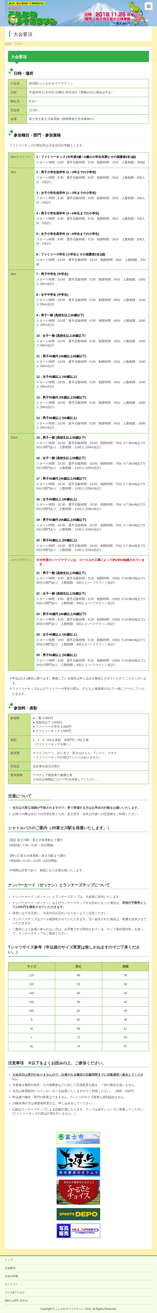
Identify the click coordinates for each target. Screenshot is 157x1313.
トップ (9, 1260)
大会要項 (10, 1268)
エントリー (11, 1284)
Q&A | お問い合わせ (16, 1300)
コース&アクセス (15, 1292)
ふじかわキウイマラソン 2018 (73, 1308)
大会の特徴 (11, 1276)
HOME (8, 44)
